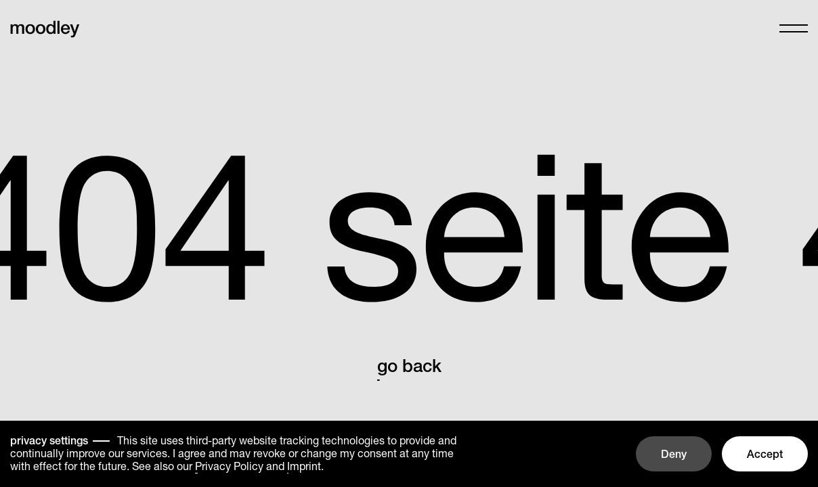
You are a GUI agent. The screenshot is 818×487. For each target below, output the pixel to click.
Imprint (304, 466)
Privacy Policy (229, 466)
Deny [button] (674, 454)
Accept (765, 454)
